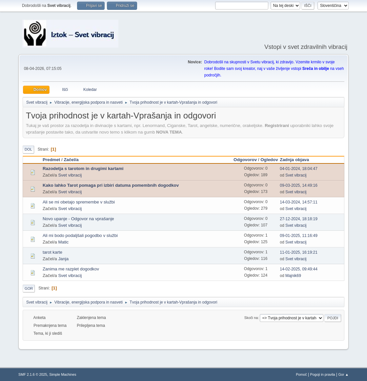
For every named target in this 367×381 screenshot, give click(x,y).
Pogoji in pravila (322, 374)
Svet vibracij (70, 175)
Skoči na (251, 318)
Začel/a (71, 159)
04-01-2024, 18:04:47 (298, 168)
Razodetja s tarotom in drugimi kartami (83, 168)
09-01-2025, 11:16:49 (298, 235)
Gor (29, 288)
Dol (28, 149)
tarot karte (52, 252)
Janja (63, 258)
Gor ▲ (343, 374)
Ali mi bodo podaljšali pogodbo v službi (80, 235)
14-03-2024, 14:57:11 (298, 202)
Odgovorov (245, 159)
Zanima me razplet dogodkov (71, 268)
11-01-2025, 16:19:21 (298, 252)
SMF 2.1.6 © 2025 (32, 374)
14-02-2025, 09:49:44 (298, 269)
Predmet (51, 159)
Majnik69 (293, 275)
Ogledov (269, 159)
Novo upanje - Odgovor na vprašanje (78, 218)
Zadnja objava (297, 159)
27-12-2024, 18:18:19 (298, 219)
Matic (63, 242)
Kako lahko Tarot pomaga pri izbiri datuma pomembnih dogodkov (111, 185)
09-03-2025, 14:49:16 (298, 185)
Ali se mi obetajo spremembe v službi (79, 202)
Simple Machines (62, 374)
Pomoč (301, 374)
